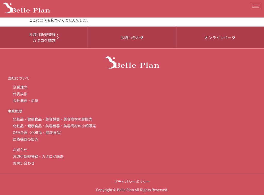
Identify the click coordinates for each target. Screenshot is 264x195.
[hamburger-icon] (255, 6)
